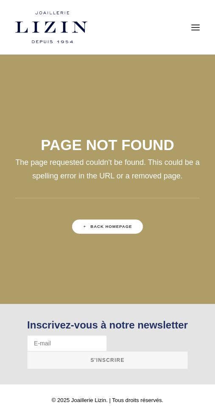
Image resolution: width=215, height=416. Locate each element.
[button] (195, 27)
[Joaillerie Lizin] (51, 27)
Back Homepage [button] (107, 226)
